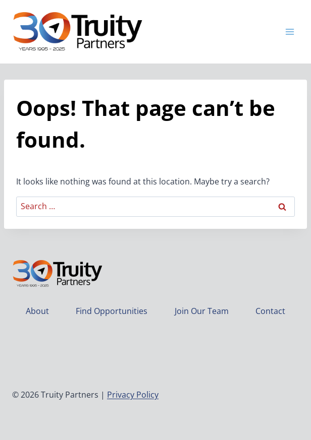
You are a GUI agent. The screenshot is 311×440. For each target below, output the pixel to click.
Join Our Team (202, 311)
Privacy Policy (133, 394)
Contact (270, 311)
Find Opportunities (111, 311)
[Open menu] (289, 31)
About (37, 311)
